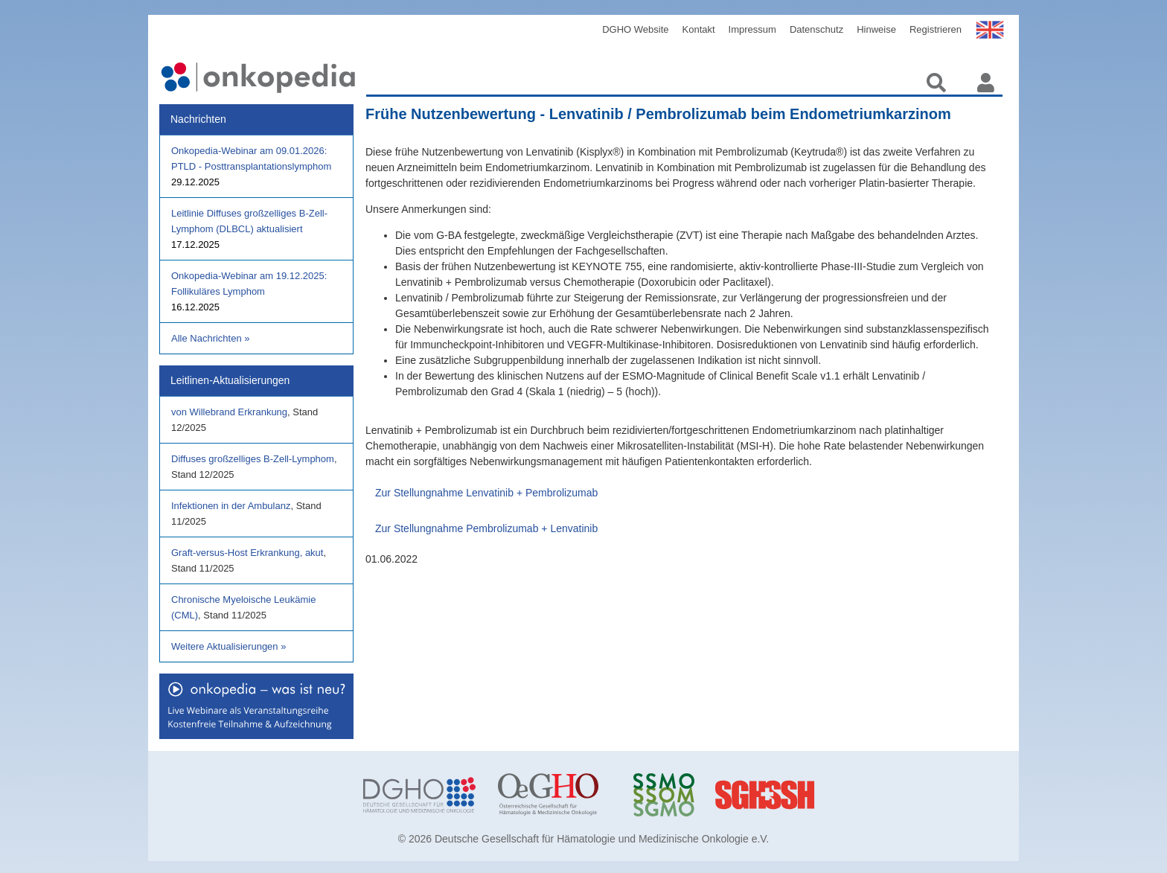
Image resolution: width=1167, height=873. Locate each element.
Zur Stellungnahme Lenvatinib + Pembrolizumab (486, 493)
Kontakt (698, 29)
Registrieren (935, 29)
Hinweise (876, 29)
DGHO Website (635, 29)
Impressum (752, 29)
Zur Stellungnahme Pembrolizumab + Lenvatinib (486, 528)
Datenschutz (816, 29)
